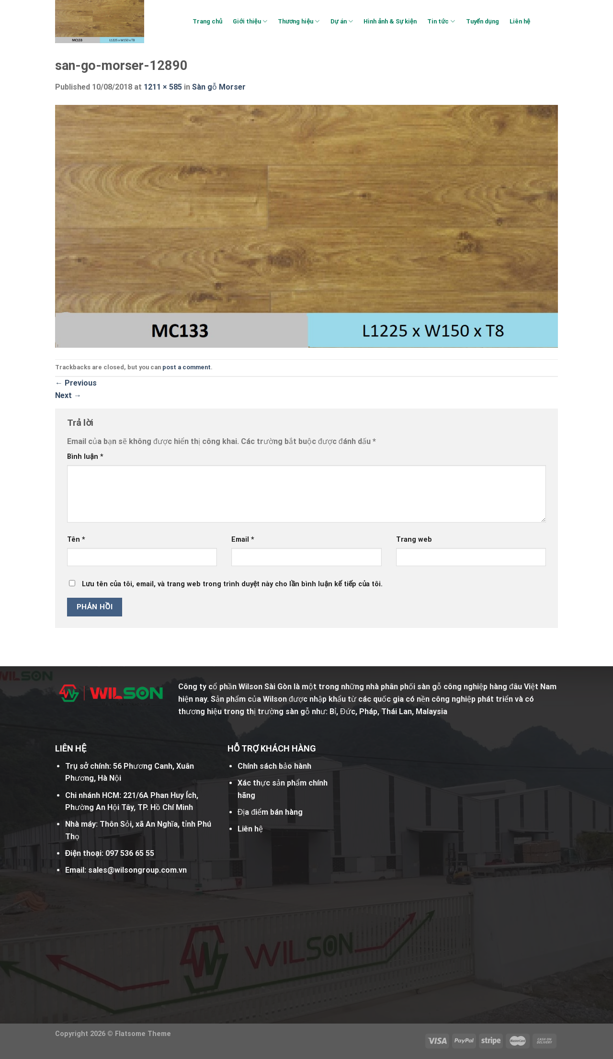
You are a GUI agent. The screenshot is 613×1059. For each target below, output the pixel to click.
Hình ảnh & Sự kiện (390, 21)
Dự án (341, 21)
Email (242, 539)
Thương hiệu (298, 21)
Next (68, 395)
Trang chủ (207, 21)
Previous (76, 382)
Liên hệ (520, 21)
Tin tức (441, 21)
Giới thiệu (250, 21)
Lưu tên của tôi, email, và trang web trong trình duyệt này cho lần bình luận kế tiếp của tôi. (232, 584)
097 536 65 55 (129, 853)
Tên (76, 539)
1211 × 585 (163, 86)
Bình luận (85, 457)
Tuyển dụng (482, 21)
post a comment (186, 367)
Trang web (414, 539)
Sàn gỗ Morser (219, 86)
